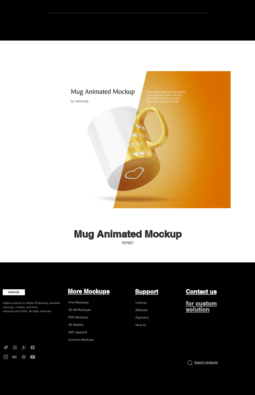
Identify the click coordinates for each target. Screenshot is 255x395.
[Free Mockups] (83, 302)
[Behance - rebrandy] (15, 357)
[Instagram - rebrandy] (6, 357)
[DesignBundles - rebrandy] (33, 347)
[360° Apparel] (83, 332)
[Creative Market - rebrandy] (6, 347)
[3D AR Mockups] (83, 309)
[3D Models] (83, 324)
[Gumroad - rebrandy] (15, 347)
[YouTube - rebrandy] (33, 357)
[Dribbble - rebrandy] (24, 357)
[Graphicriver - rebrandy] (24, 347)
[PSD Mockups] (83, 317)
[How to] (150, 325)
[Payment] (150, 317)
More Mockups (89, 291)
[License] (150, 302)
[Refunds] (150, 310)
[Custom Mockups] (83, 339)
